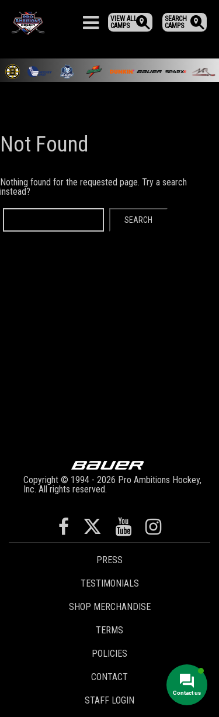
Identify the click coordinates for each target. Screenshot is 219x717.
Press (109, 560)
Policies (109, 653)
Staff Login (109, 700)
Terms (109, 630)
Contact (109, 676)
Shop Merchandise (110, 606)
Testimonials (110, 583)
